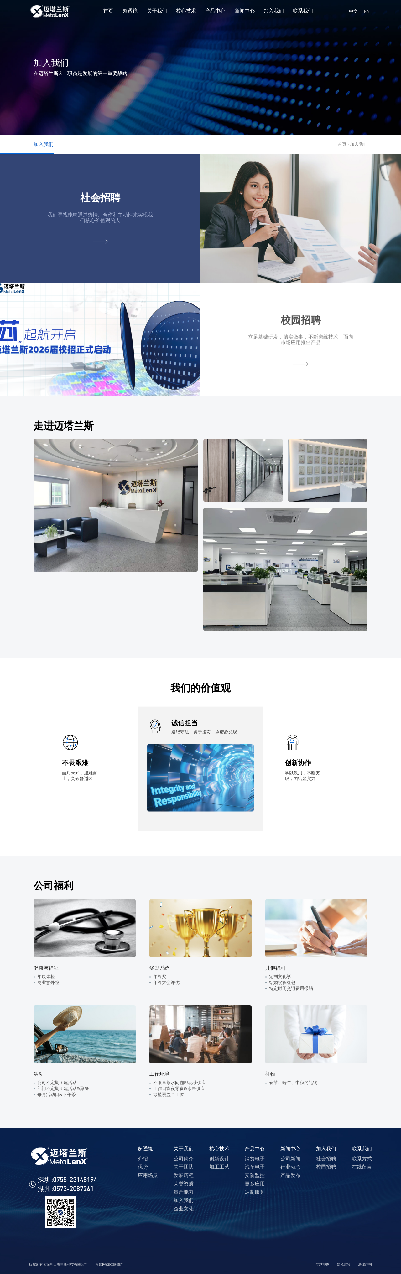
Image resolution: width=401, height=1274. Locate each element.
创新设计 (219, 1158)
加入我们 (44, 144)
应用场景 (148, 1175)
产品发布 (290, 1175)
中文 (353, 11)
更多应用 (255, 1183)
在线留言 (362, 1167)
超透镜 (145, 1148)
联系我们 (362, 1148)
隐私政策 (344, 1264)
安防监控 (255, 1175)
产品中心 (255, 1148)
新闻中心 (290, 1148)
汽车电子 (255, 1167)
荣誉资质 (184, 1183)
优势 (143, 1167)
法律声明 (365, 1264)
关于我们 (184, 1148)
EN (367, 11)
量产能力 (184, 1192)
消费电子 (255, 1158)
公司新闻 (290, 1158)
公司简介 (184, 1158)
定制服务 (255, 1192)
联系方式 (362, 1158)
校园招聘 (326, 1167)
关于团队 (184, 1167)
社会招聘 (326, 1158)
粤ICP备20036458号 (109, 1264)
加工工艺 (219, 1167)
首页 (342, 144)
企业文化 (184, 1208)
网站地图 (323, 1264)
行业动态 (290, 1167)
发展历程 (184, 1175)
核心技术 (219, 1148)
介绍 (143, 1158)
